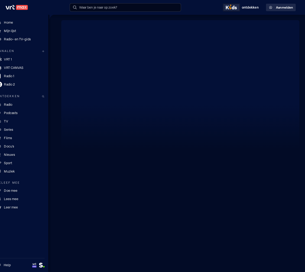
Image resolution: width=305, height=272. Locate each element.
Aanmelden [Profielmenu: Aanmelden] (281, 8)
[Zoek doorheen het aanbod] (50, 96)
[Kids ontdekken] (241, 7)
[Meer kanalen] (50, 51)
